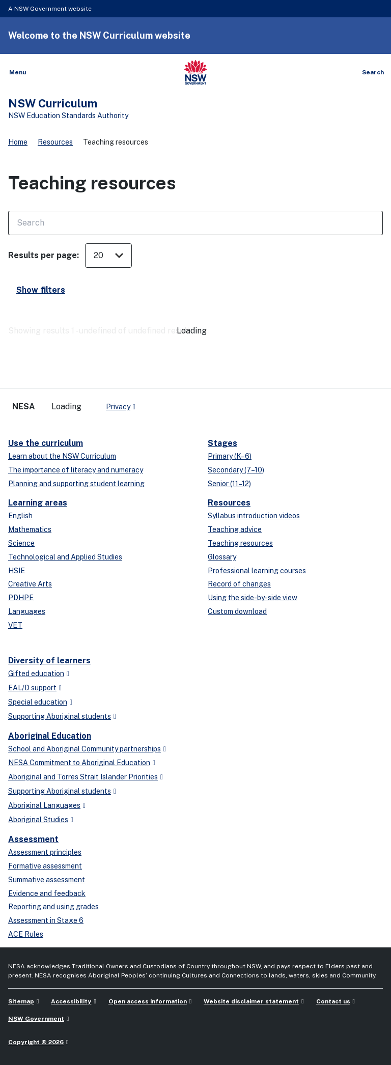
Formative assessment (45, 866)
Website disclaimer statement (251, 1001)
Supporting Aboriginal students (59, 716)
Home (17, 142)
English (20, 516)
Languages (26, 611)
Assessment (33, 839)
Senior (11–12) (229, 484)
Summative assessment (46, 880)
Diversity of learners (49, 660)
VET (15, 625)
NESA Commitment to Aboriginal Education (79, 763)
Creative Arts (30, 584)
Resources (55, 142)
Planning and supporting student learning (76, 484)
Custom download (237, 611)
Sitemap (21, 1001)
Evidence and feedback (47, 893)
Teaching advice (235, 529)
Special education (37, 702)
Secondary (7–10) (236, 470)
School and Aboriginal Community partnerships (84, 749)
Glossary (222, 557)
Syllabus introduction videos (254, 516)
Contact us (333, 1001)
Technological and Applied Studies (65, 557)
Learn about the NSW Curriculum (62, 456)
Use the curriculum (45, 443)
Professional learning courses (257, 571)
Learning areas (37, 503)
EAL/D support (32, 688)
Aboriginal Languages (44, 805)
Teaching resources (240, 543)
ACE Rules (25, 934)
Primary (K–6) (230, 456)
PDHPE (21, 598)
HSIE (16, 571)
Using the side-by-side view (252, 598)
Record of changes (239, 584)
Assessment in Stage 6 (45, 920)
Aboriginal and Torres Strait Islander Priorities (83, 777)
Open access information (147, 1001)
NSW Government (36, 1018)
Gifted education (36, 673)
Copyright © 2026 (36, 1042)
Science (21, 543)
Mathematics (29, 529)
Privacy (118, 407)
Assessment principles (44, 852)
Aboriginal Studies (38, 820)
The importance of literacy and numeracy (75, 470)
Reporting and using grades (53, 907)
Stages (222, 443)
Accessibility (71, 1001)
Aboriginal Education (49, 736)
